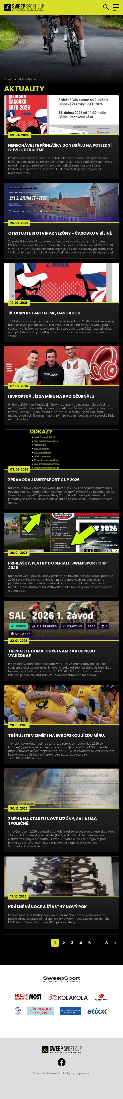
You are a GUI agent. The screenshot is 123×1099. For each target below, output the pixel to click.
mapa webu (82, 1073)
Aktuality (25, 79)
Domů (8, 79)
